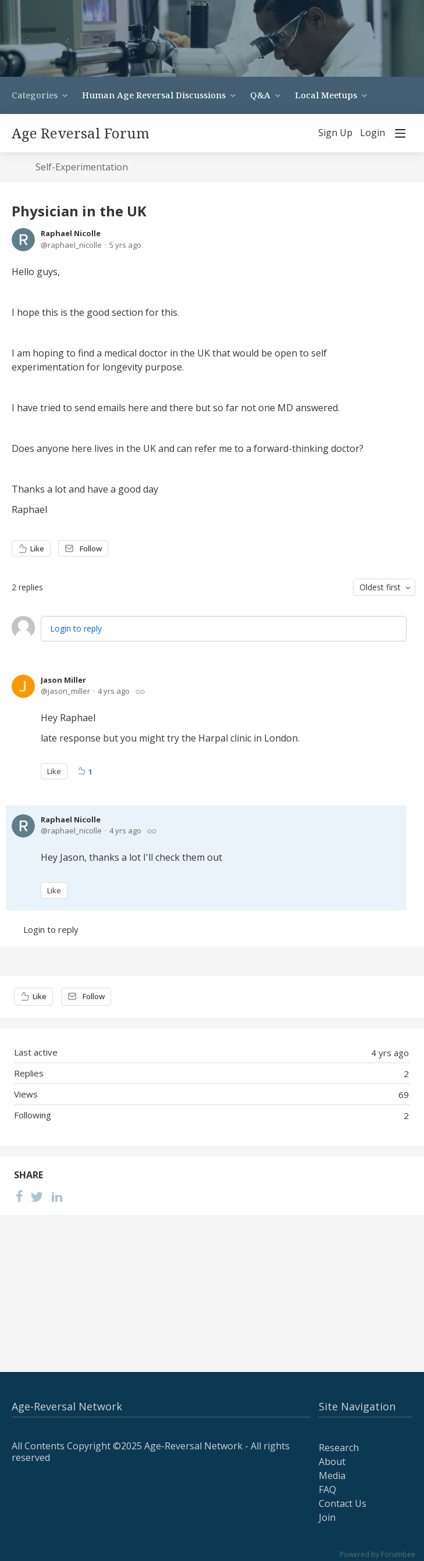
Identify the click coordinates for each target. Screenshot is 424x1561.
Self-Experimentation (81, 167)
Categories (35, 95)
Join (327, 1517)
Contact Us (342, 1503)
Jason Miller (63, 680)
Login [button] (372, 133)
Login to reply (76, 628)
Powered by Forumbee (377, 1555)
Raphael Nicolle (71, 233)
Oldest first (380, 587)
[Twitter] (37, 1196)
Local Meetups (326, 95)
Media (332, 1475)
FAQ (327, 1489)
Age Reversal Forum (80, 133)
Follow (91, 548)
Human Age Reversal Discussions (154, 95)
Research (339, 1447)
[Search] (301, 133)
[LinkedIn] (57, 1196)
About (332, 1461)
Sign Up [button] (335, 133)
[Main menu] (400, 133)
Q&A (260, 95)
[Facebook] (19, 1196)
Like (37, 548)
